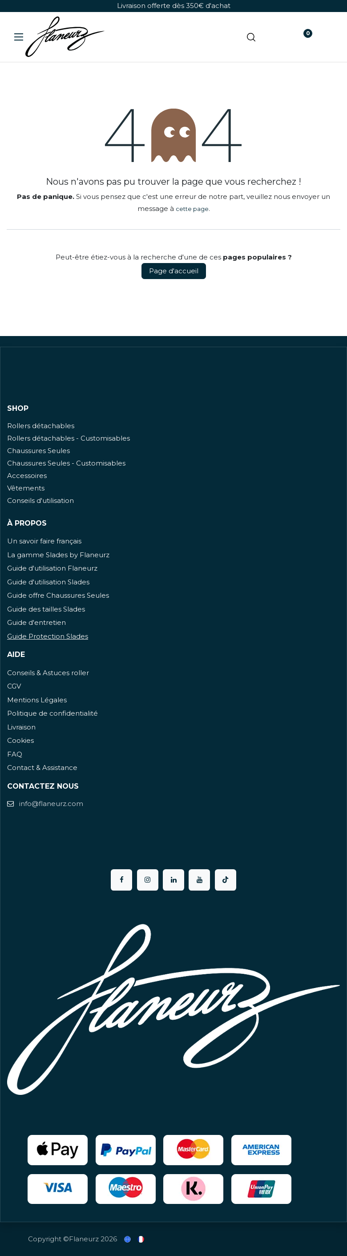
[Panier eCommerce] (276, 37)
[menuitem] (128, 1239)
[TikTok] (225, 880)
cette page (192, 208)
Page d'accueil (173, 271)
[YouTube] (199, 880)
